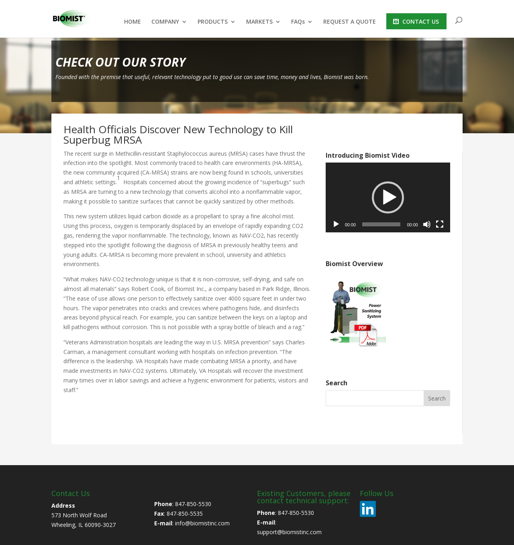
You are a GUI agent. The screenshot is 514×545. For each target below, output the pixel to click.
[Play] (336, 224)
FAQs (298, 22)
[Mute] (427, 224)
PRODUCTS (213, 22)
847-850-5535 (185, 513)
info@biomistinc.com (202, 523)
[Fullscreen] (440, 224)
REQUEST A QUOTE (349, 22)
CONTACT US (420, 21)
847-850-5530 (193, 504)
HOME (132, 22)
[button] (388, 197)
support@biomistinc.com (289, 532)
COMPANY (165, 22)
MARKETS (259, 22)
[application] (388, 198)
